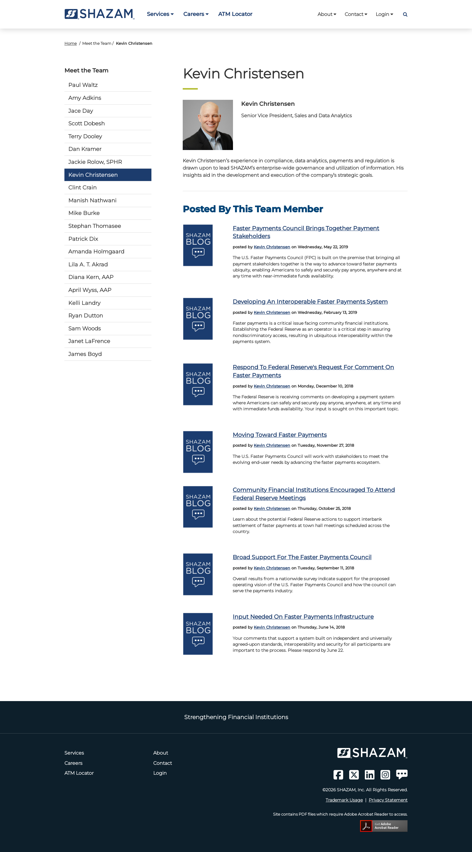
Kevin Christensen (93, 175)
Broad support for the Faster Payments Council (302, 557)
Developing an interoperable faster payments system (310, 301)
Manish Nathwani (92, 200)
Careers (196, 14)
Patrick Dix (83, 239)
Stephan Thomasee (94, 226)
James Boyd (85, 354)
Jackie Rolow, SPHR (95, 162)
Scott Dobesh (86, 123)
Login (384, 14)
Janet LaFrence (89, 341)
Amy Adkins (84, 98)
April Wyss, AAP (89, 290)
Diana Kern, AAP (90, 277)
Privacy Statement (388, 800)
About (327, 14)
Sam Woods (84, 328)
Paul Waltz (83, 85)
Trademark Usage (344, 800)
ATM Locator (235, 14)
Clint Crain (82, 187)
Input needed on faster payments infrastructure (303, 616)
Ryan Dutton (85, 315)
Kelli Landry (84, 303)
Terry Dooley (85, 136)
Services (160, 14)
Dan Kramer (84, 149)
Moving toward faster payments (280, 434)
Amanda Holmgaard (96, 251)
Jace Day (80, 111)
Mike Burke (84, 213)
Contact (356, 14)
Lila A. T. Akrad (88, 264)
